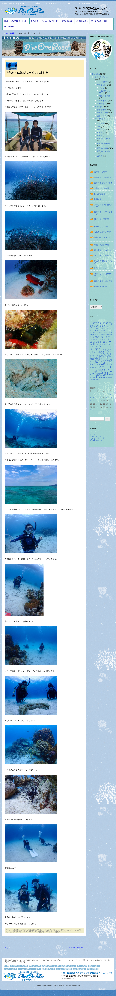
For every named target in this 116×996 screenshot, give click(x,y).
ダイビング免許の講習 (63, 969)
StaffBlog (17, 930)
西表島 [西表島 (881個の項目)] (101, 377)
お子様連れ (101, 110)
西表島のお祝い (103, 139)
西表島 (99, 136)
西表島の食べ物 (103, 151)
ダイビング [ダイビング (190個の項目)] (106, 351)
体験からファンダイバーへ (103, 238)
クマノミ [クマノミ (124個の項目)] (98, 339)
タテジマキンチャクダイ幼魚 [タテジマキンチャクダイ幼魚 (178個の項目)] (100, 350)
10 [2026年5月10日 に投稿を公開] (111, 398)
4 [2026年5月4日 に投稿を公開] (90, 398)
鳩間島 (99, 156)
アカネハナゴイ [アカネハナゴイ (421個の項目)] (101, 327)
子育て (99, 130)
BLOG (106, 21)
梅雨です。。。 (100, 199)
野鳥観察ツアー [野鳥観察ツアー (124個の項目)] (95, 379)
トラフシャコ (63, 930)
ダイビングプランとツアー (51, 966)
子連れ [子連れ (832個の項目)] (105, 373)
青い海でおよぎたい (102, 250)
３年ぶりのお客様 (101, 188)
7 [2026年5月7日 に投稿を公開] (100, 398)
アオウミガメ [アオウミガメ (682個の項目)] (99, 322)
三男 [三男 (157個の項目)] (95, 371)
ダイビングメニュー (69, 966)
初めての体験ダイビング (103, 262)
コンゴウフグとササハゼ (103, 275)
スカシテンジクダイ (51, 930)
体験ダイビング (94, 966)
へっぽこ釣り (102, 82)
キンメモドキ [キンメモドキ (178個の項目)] (105, 337)
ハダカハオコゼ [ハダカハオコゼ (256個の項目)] (100, 358)
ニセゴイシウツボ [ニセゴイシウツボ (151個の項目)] (105, 355)
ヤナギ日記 (101, 85)
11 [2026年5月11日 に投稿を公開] (91, 401)
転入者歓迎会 (99, 194)
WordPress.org (96, 440)
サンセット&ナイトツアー (50, 21)
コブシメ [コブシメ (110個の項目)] (104, 339)
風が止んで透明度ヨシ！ (102, 220)
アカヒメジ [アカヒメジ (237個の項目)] (98, 328)
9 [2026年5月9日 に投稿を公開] (106, 398)
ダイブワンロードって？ (19, 21)
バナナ (102, 88)
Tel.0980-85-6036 (68, 978)
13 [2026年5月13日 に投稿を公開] (97, 401)
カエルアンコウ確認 (102, 256)
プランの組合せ (67, 21)
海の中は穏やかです (102, 232)
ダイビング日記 (26, 930)
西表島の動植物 (103, 143)
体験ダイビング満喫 (102, 177)
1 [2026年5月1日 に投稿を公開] (103, 394)
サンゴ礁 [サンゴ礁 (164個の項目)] (96, 342)
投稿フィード (95, 436)
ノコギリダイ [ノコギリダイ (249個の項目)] (102, 357)
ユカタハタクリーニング (30, 932)
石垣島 (99, 133)
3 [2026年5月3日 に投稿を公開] (110, 394)
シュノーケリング (10, 969)
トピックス (99, 107)
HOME (6, 21)
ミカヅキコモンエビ (15, 932)
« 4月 (92, 410)
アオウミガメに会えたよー (103, 205)
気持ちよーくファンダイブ (103, 213)
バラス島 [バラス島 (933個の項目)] (98, 363)
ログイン (93, 434)
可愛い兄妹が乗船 (101, 245)
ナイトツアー (102, 113)
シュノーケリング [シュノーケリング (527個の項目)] (100, 343)
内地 (99, 127)
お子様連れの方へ (82, 21)
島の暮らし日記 (101, 119)
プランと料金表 (96, 21)
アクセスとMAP (34, 966)
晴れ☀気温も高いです (103, 281)
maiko (64, 932)
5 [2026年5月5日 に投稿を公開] (93, 398)
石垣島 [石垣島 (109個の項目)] (93, 377)
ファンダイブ (82, 966)
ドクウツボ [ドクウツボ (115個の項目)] (95, 355)
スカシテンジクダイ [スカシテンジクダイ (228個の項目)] (102, 347)
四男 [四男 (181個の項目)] (98, 374)
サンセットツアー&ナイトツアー (29, 969)
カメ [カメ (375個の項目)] (97, 336)
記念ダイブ (101, 116)
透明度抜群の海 (100, 286)
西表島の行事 (102, 148)
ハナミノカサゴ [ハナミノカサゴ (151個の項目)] (97, 361)
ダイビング (34, 21)
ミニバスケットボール (105, 92)
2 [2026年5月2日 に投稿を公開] (106, 394)
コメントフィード (97, 438)
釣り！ (6, 948)
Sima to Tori (9, 27)
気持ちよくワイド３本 (103, 183)
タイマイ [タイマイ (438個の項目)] (95, 349)
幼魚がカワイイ (100, 268)
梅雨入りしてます (101, 227)
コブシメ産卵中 (100, 172)
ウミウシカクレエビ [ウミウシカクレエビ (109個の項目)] (103, 330)
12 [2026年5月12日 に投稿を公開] (94, 401)
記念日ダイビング (48, 969)
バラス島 (100, 124)
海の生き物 (36, 930)
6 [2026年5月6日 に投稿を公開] (96, 398)
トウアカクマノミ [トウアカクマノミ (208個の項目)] (97, 353)
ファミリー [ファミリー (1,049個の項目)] (101, 368)
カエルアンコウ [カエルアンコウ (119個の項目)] (102, 332)
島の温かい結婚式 (77, 948)
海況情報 (100, 104)
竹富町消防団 (104, 96)
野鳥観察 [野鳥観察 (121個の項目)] (109, 377)
